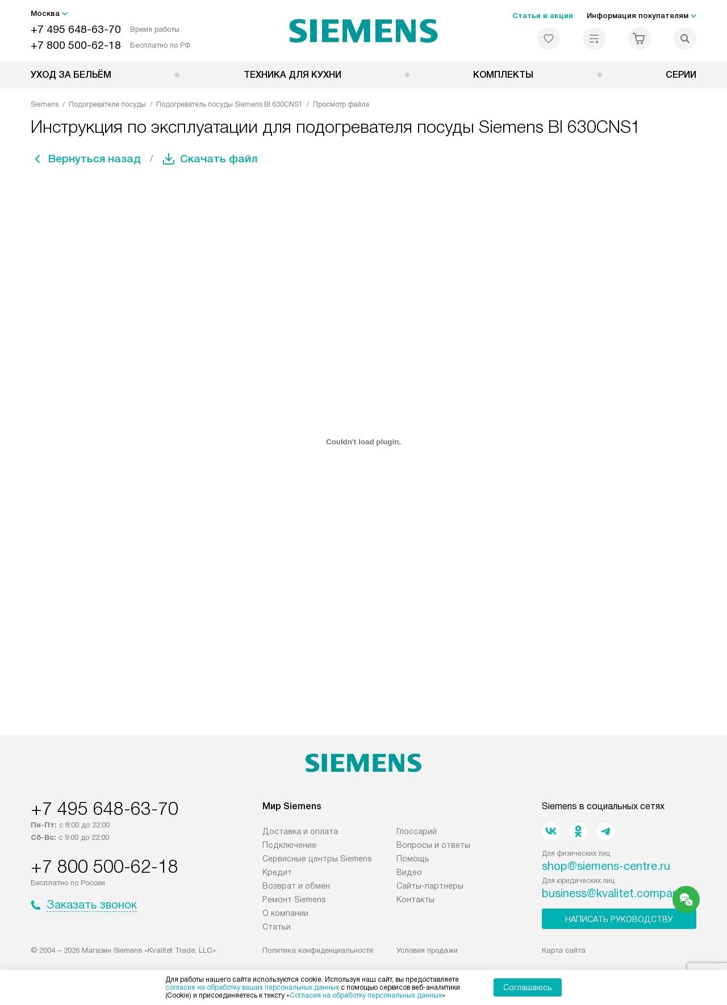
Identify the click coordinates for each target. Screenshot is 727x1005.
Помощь (412, 858)
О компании (285, 913)
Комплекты (503, 74)
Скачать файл (223, 159)
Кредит (277, 872)
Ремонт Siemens (294, 899)
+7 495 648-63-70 (76, 29)
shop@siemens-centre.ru (606, 866)
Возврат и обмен (296, 885)
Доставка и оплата (300, 831)
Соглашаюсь (527, 987)
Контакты (415, 899)
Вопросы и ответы (433, 845)
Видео (409, 872)
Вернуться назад (96, 159)
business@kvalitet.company (613, 893)
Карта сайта (564, 950)
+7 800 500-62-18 (76, 45)
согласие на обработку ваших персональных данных (252, 987)
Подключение (289, 845)
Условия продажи (427, 950)
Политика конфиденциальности (317, 950)
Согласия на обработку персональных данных (366, 995)
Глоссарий (416, 831)
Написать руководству (619, 919)
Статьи (276, 926)
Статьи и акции (542, 15)
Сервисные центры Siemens (317, 858)
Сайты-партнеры (429, 885)
